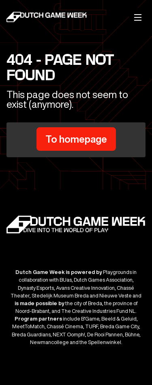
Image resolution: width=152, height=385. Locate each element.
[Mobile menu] (138, 17)
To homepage (76, 139)
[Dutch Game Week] (47, 18)
